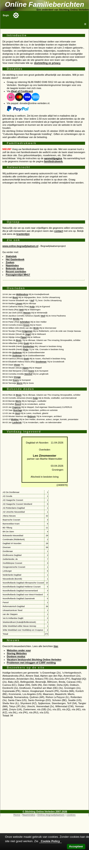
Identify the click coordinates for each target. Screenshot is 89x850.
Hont (17, 413)
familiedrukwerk (53, 161)
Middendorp (22, 294)
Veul (43, 315)
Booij (15, 297)
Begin (6, 15)
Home (16, 814)
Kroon (26, 325)
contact (58, 231)
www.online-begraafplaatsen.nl (20, 246)
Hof (32, 300)
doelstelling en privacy (47, 63)
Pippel (24, 337)
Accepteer (76, 846)
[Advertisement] (43, 200)
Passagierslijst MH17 (18, 274)
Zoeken (10, 262)
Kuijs (32, 306)
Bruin (18, 340)
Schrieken (25, 322)
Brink (36, 328)
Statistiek (11, 256)
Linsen (19, 303)
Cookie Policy (50, 841)
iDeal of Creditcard (22, 91)
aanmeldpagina (53, 158)
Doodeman (41, 361)
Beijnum (32, 416)
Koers (31, 371)
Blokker (15, 419)
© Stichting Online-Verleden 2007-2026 (45, 811)
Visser (17, 364)
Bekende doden (15, 268)
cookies (71, 814)
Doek (26, 343)
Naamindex (12, 265)
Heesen (27, 312)
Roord (18, 404)
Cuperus (16, 407)
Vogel (28, 334)
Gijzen (25, 368)
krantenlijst (23, 234)
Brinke (16, 319)
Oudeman (17, 352)
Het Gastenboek (15, 259)
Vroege (17, 377)
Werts (18, 401)
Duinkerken (28, 346)
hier (56, 646)
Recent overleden (16, 271)
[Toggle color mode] (16, 15)
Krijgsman (27, 331)
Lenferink (17, 422)
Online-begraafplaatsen (50, 814)
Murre (19, 383)
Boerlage (17, 410)
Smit (21, 309)
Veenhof (28, 374)
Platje (25, 349)
